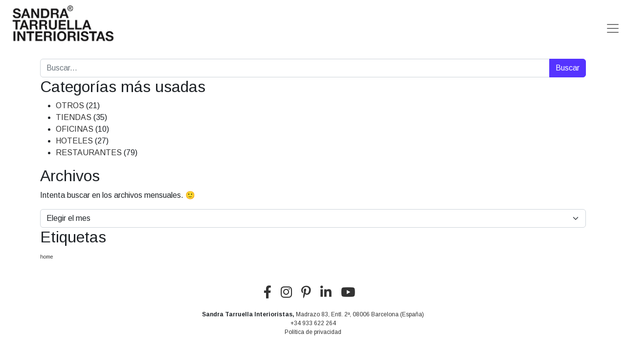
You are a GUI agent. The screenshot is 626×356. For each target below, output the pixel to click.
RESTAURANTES (89, 152)
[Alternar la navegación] (613, 24)
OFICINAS (74, 129)
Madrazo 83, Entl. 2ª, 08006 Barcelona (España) (360, 314)
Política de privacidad (313, 332)
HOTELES (74, 141)
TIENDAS (73, 117)
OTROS (70, 105)
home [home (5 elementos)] (46, 257)
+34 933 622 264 (313, 323)
